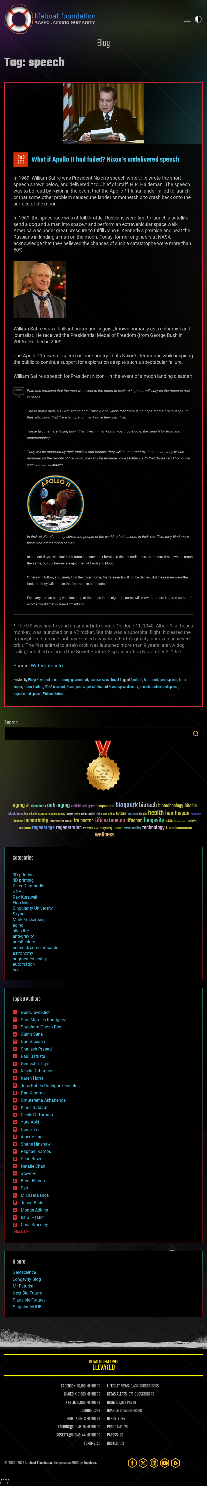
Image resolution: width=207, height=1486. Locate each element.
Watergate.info (47, 665)
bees (17, 969)
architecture (24, 941)
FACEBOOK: (68, 1386)
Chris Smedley (34, 1224)
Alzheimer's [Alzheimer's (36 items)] (38, 806)
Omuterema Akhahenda (43, 1100)
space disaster (128, 686)
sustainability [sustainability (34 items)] (132, 829)
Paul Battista (33, 1056)
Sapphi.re (90, 1463)
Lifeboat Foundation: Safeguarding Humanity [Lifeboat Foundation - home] (90, 19)
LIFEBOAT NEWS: (118, 1386)
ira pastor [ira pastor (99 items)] (83, 821)
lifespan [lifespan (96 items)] (134, 821)
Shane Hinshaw (36, 1144)
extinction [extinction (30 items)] (109, 814)
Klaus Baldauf (34, 1107)
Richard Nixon (107, 686)
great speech (168, 679)
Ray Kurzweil (25, 897)
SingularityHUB (27, 1306)
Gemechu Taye (35, 1063)
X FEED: (70, 1402)
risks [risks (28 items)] (96, 828)
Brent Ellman (33, 1180)
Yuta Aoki (30, 1122)
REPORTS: (113, 1418)
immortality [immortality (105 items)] (36, 820)
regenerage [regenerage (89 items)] (43, 828)
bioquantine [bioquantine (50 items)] (105, 806)
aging (18, 925)
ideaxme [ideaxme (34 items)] (18, 822)
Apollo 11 (136, 679)
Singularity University (33, 908)
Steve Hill (30, 1173)
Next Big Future (27, 1293)
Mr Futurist (23, 1286)
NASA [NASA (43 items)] (169, 821)
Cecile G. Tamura (37, 1114)
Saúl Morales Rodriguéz (43, 1019)
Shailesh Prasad (36, 1049)
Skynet (19, 913)
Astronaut (151, 679)
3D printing (23, 874)
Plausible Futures (29, 1300)
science (95, 679)
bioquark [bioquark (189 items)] (127, 805)
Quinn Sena (32, 1034)
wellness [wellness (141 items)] (105, 834)
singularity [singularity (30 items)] (106, 828)
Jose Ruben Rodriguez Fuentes (50, 1085)
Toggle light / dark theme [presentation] (198, 19)
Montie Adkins (34, 1210)
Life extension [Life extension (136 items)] (109, 820)
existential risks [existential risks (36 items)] (91, 814)
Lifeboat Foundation (38, 1463)
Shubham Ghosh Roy (41, 1027)
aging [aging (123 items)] (19, 805)
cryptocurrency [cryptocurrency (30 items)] (57, 814)
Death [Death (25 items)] (77, 814)
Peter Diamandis (28, 885)
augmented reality (30, 958)
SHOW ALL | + (21, 1231)
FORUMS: (90, 1443)
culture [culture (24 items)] (70, 814)
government (79, 679)
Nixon (71, 686)
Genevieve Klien (36, 1012)
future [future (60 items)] (121, 813)
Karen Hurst (32, 1078)
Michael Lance (35, 1195)
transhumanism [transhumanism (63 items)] (179, 828)
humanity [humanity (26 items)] (196, 814)
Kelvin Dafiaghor (37, 1070)
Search (195, 733)
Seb (24, 1188)
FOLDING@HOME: (70, 1427)
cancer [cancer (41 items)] (42, 814)
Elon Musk (23, 902)
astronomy (62, 679)
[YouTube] (164, 1463)
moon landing (33, 686)
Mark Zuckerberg (29, 919)
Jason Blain (32, 1202)
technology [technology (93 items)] (153, 828)
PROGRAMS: (115, 1427)
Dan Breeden (33, 1041)
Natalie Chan (33, 1166)
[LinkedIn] (154, 1463)
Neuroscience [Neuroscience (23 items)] (180, 821)
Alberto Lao (32, 1136)
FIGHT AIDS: (75, 1418)
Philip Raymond (39, 679)
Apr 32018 (21, 160)
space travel (110, 679)
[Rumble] (175, 1463)
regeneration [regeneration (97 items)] (69, 828)
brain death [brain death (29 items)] (30, 814)
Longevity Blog (27, 1279)
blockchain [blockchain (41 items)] (15, 814)
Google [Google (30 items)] (143, 814)
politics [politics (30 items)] (192, 821)
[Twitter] (143, 1463)
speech (145, 686)
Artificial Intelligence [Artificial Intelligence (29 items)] (83, 806)
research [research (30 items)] (88, 828)
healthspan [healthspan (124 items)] (177, 813)
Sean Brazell (32, 1158)
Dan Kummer (33, 1093)
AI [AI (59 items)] (27, 806)
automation (24, 964)
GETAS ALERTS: (117, 1394)
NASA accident (55, 686)
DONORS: (86, 1410)
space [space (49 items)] (118, 828)
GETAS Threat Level (103, 1366)
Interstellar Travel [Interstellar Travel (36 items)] (61, 821)
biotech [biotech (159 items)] (148, 805)
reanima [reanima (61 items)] (24, 828)
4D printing (23, 880)
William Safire (53, 693)
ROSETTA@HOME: (68, 1435)
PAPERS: (113, 1435)
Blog (103, 43)
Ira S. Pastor (32, 1217)
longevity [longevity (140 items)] (154, 820)
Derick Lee (30, 1129)
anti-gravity (23, 936)
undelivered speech (164, 686)
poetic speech (86, 686)
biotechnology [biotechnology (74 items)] (170, 806)
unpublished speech (27, 693)
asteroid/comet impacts (35, 947)
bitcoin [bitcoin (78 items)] (191, 806)
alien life (21, 930)
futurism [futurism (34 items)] (132, 814)
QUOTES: (113, 1443)
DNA (17, 891)
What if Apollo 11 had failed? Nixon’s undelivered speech (105, 159)
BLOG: (111, 1402)
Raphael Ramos (36, 1151)
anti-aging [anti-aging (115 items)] (58, 805)
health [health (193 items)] (156, 813)
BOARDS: (113, 1410)
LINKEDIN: (70, 1394)
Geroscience (24, 1272)
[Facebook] (132, 1463)
